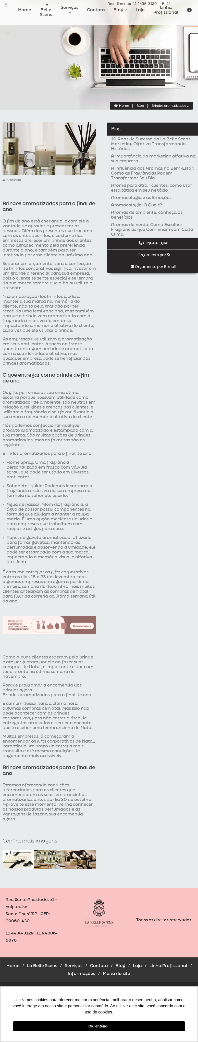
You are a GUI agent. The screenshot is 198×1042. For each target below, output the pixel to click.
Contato (96, 10)
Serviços (69, 8)
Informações (81, 974)
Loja (140, 10)
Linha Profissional (165, 10)
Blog (118, 10)
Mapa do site (116, 974)
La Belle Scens (46, 10)
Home (24, 10)
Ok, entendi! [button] (98, 1026)
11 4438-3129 (132, 4)
